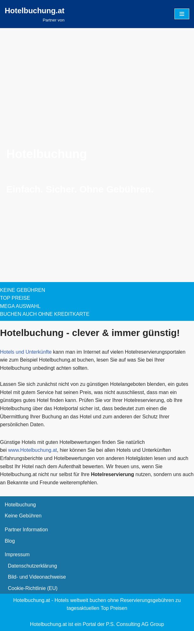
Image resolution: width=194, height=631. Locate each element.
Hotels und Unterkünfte (26, 352)
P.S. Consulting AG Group (135, 624)
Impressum (17, 554)
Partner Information (26, 529)
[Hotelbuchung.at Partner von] (34, 14)
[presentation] (47, 115)
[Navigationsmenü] (181, 14)
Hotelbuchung (20, 504)
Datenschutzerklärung (32, 566)
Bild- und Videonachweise (37, 577)
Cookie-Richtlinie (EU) (32, 588)
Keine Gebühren (23, 515)
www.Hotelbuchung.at (32, 450)
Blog (10, 541)
